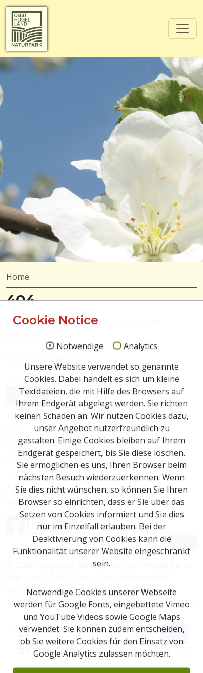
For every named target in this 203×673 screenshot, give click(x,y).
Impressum (28, 432)
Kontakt (21, 456)
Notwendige (80, 612)
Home (17, 276)
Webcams (24, 501)
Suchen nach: (31, 378)
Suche (182, 542)
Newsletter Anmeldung (50, 444)
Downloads (27, 489)
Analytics (140, 612)
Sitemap (21, 477)
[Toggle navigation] (182, 28)
